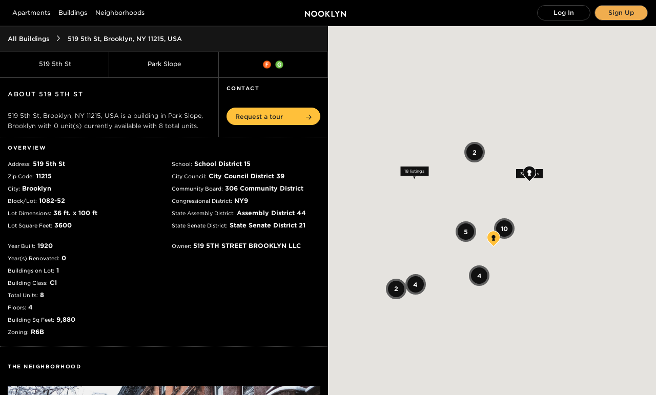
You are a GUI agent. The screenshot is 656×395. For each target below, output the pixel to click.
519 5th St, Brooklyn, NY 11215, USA (125, 39)
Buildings (72, 12)
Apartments (31, 12)
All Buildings (28, 39)
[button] (273, 116)
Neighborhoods (120, 12)
